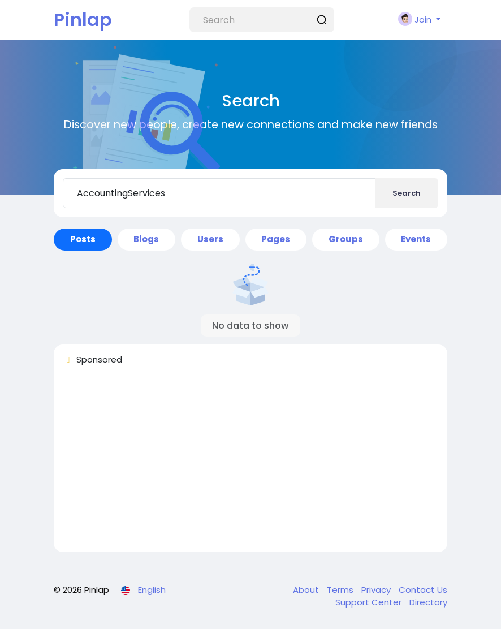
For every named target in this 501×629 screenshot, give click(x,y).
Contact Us (423, 590)
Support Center (369, 602)
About (307, 590)
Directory (428, 602)
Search (406, 193)
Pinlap (83, 19)
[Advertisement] (250, 464)
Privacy (377, 590)
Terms (341, 590)
